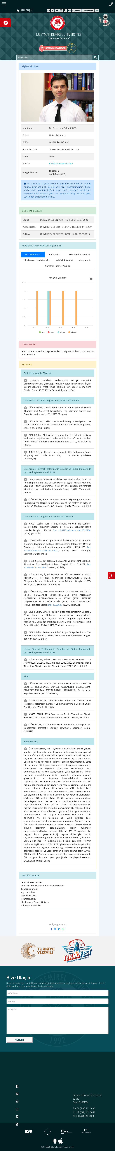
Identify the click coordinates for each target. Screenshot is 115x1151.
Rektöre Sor (88, 10)
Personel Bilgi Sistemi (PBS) (39, 193)
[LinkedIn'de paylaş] (60, 929)
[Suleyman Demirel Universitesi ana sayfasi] (57, 4)
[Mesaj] (57, 1020)
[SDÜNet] (76, 10)
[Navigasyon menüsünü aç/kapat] (5, 4)
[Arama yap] (95, 57)
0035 (51, 156)
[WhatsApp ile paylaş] (63, 929)
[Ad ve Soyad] (57, 993)
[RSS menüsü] (17, 1124)
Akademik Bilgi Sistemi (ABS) (75, 193)
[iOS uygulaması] (60, 1141)
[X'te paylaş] (56, 929)
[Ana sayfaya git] (57, 28)
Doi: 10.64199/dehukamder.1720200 (72, 530)
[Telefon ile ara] (111, 3)
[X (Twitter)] (57, 10)
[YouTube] (69, 10)
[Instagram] (61, 10)
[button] (97, 10)
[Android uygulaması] (55, 1141)
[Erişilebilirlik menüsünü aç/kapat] (111, 575)
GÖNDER (19, 1039)
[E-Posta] (57, 1001)
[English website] (48, 10)
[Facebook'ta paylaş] (52, 929)
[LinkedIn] (65, 10)
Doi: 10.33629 (55, 604)
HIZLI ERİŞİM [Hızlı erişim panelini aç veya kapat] (24, 10)
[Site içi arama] (54, 57)
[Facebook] (52, 10)
